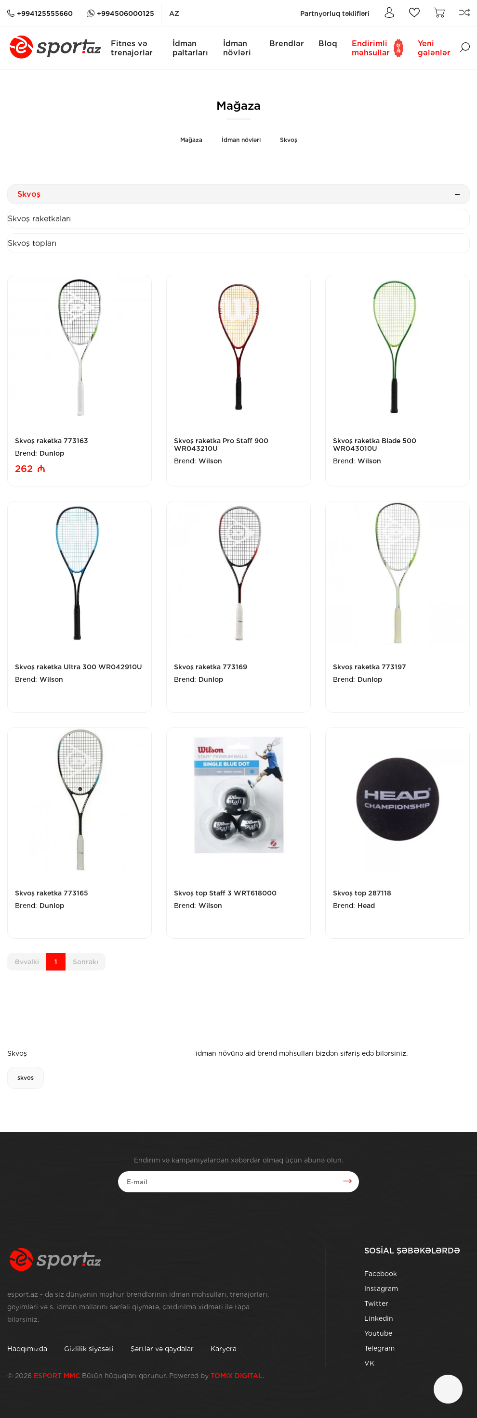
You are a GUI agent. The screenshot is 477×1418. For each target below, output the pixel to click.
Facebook (380, 1273)
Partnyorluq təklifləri (335, 13)
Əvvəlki (26, 962)
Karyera (224, 1349)
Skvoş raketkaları (39, 218)
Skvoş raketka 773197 (369, 667)
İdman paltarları (190, 48)
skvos (25, 1077)
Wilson (210, 461)
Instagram (381, 1288)
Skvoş (288, 139)
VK (369, 1363)
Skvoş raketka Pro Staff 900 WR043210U (221, 444)
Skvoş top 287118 (362, 893)
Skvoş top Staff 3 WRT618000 (225, 893)
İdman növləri (237, 48)
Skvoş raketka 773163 (51, 441)
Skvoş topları (32, 243)
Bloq (327, 43)
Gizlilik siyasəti (89, 1349)
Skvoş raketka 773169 (210, 667)
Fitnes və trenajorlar (132, 48)
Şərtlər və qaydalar (162, 1349)
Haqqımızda (27, 1349)
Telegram (379, 1348)
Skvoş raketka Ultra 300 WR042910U (78, 667)
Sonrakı (85, 962)
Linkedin (378, 1318)
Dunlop (52, 453)
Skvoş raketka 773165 (51, 893)
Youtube (378, 1333)
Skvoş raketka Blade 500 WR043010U (374, 444)
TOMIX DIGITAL (237, 1376)
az (174, 13)
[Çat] (448, 1389)
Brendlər (286, 43)
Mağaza (191, 139)
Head (366, 905)
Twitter (376, 1303)
